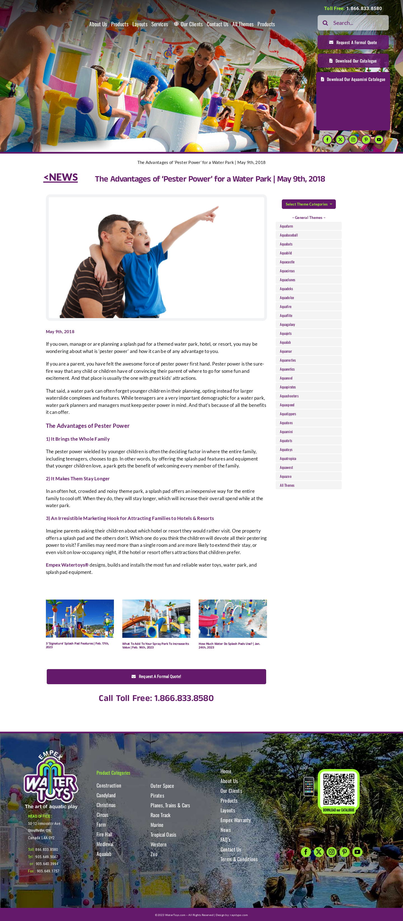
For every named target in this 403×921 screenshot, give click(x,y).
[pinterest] (366, 140)
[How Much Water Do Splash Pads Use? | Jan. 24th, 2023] (233, 619)
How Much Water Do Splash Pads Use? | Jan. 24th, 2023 (229, 645)
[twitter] (340, 140)
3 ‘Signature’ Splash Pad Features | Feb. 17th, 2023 (77, 645)
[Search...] (353, 22)
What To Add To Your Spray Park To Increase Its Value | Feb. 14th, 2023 (155, 645)
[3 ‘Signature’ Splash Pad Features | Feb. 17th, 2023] (80, 619)
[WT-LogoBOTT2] (51, 752)
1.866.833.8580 (364, 8)
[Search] (325, 22)
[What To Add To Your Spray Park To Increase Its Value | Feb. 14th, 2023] (156, 619)
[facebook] (327, 140)
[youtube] (379, 140)
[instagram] (353, 140)
